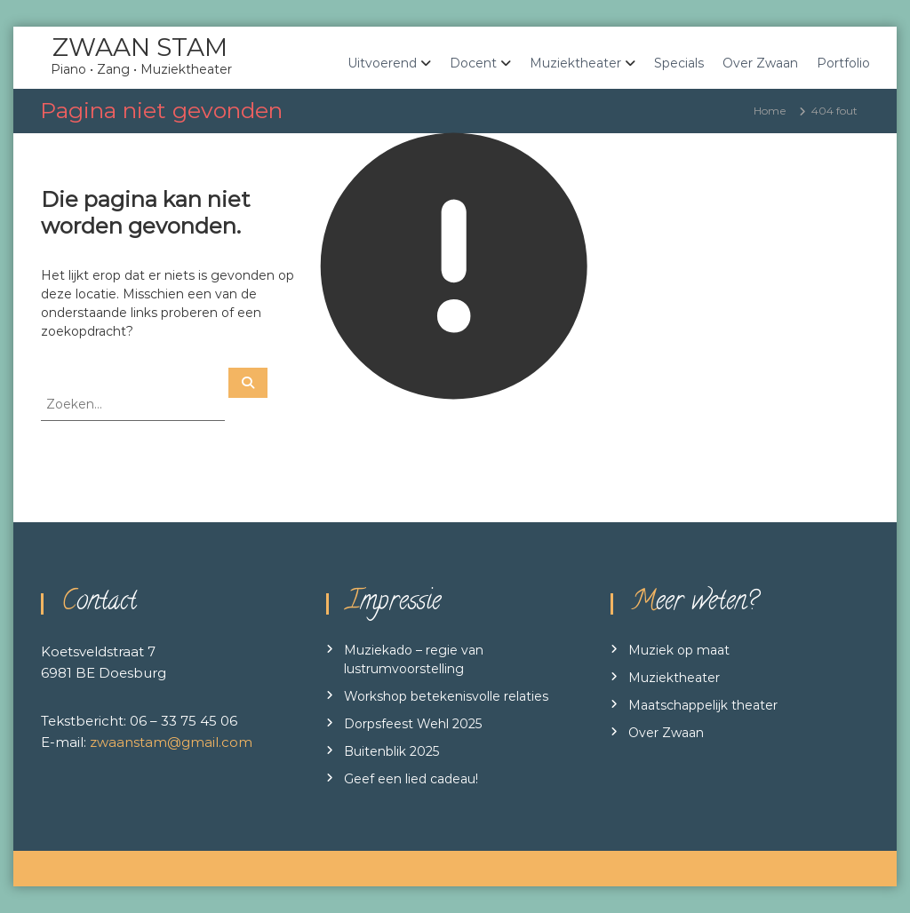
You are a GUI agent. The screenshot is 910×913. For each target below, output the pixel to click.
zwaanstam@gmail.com (171, 742)
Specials (679, 63)
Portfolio (843, 63)
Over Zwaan (760, 63)
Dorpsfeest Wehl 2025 (413, 724)
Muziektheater (575, 63)
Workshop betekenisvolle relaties (446, 696)
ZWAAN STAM (140, 47)
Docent (473, 63)
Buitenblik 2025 (391, 751)
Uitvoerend (382, 63)
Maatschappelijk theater (703, 705)
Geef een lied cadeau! (411, 779)
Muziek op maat (679, 650)
